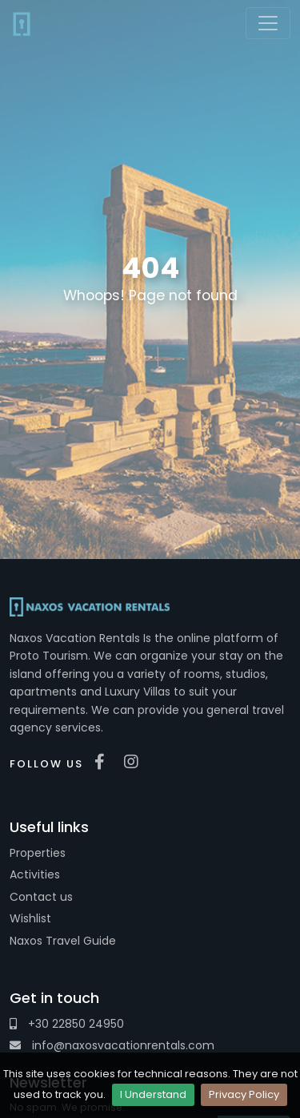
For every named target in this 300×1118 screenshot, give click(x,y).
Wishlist (30, 918)
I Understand (153, 1094)
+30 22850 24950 (67, 1024)
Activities (35, 874)
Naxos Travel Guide (63, 941)
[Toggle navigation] (268, 23)
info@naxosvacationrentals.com (112, 1045)
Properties (38, 853)
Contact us (41, 897)
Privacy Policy (244, 1094)
